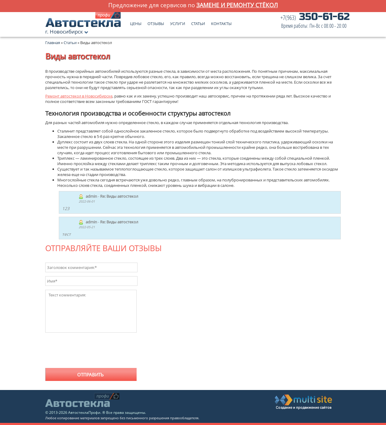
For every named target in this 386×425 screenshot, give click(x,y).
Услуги (177, 22)
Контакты (221, 22)
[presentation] (91, 352)
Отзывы (155, 22)
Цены (135, 22)
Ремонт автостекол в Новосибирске (78, 96)
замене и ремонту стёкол (237, 5)
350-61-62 (315, 22)
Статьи (198, 22)
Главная (52, 42)
